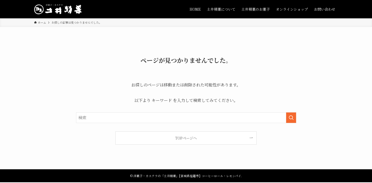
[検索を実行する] (291, 117)
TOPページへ (186, 138)
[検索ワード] (186, 117)
